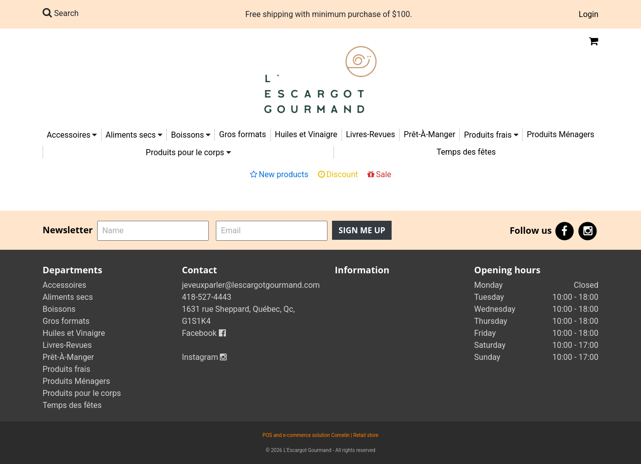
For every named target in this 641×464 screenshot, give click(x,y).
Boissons (187, 135)
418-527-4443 (206, 297)
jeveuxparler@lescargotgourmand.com (250, 285)
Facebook (203, 333)
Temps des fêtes (466, 152)
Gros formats (242, 134)
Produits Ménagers (560, 134)
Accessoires (68, 135)
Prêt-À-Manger (429, 134)
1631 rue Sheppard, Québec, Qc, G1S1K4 (238, 315)
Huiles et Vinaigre (306, 134)
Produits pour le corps (185, 152)
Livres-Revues (370, 134)
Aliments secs (131, 135)
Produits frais (487, 135)
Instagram (204, 357)
